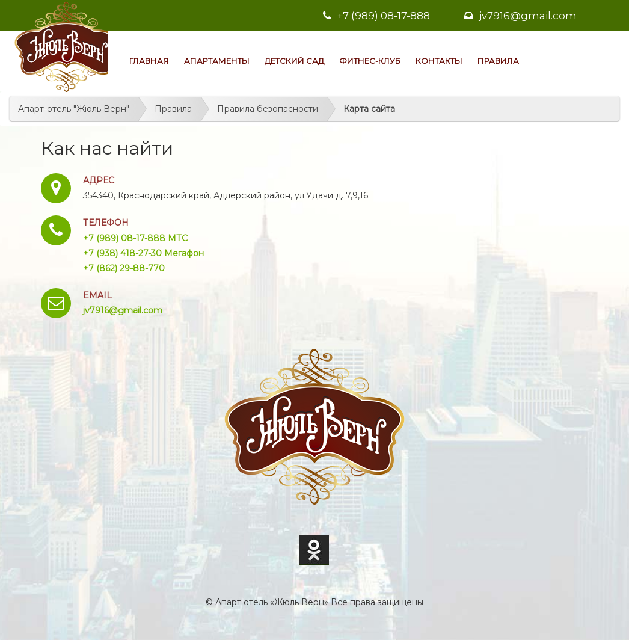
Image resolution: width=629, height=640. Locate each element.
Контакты (439, 61)
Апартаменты (217, 61)
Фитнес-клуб (369, 61)
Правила (498, 61)
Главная (149, 61)
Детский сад (294, 61)
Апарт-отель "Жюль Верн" (73, 108)
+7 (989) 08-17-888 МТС (135, 238)
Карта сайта (369, 108)
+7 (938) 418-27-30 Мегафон (143, 253)
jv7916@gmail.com (520, 16)
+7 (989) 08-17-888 (376, 16)
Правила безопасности (267, 108)
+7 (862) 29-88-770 (124, 268)
